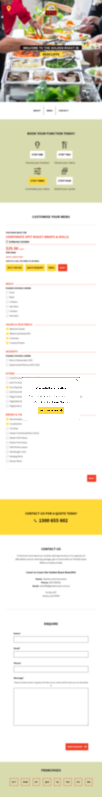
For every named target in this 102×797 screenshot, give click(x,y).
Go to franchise (51, 410)
